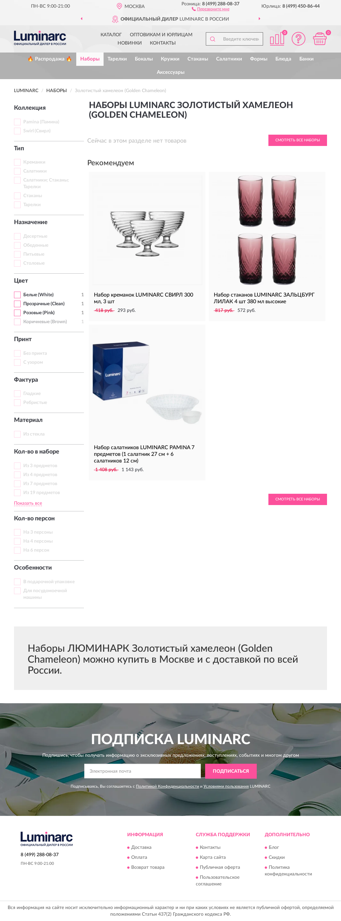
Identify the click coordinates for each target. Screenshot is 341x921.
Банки (306, 59)
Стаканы (197, 59)
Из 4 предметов (40, 474)
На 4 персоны (38, 541)
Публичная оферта (220, 867)
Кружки (170, 59)
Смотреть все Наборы (297, 140)
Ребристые (35, 402)
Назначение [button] (31, 222)
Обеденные (35, 245)
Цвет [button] (21, 281)
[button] (210, 9)
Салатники (229, 59)
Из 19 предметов (41, 492)
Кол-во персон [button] (34, 519)
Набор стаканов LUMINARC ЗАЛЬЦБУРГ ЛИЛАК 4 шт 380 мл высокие (264, 298)
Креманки (34, 162)
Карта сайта (213, 857)
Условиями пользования (226, 786)
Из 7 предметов (40, 483)
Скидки (277, 857)
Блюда (283, 59)
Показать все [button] (28, 503)
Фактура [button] (26, 380)
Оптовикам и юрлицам (161, 35)
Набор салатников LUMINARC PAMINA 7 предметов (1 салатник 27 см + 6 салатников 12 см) (144, 454)
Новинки (130, 43)
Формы (258, 59)
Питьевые (33, 254)
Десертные (35, 236)
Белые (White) (38, 295)
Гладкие (32, 393)
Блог (274, 848)
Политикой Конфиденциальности (167, 786)
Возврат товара (148, 867)
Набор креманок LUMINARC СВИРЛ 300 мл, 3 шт (143, 298)
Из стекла (34, 434)
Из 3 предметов (40, 465)
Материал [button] (28, 420)
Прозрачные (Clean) (44, 304)
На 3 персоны (38, 532)
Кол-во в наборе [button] (36, 452)
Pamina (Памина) (41, 122)
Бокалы (144, 59)
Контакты (163, 43)
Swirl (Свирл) (37, 131)
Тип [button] (19, 149)
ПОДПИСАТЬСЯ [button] (231, 771)
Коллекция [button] (30, 108)
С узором (33, 362)
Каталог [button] (111, 35)
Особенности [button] (33, 568)
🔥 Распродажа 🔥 (49, 59)
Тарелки (117, 59)
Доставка (141, 848)
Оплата (139, 857)
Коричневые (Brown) (45, 322)
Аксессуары (170, 72)
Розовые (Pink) (39, 313)
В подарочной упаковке (49, 582)
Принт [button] (23, 339)
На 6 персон (36, 550)
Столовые (34, 263)
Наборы (90, 59)
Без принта (35, 353)
